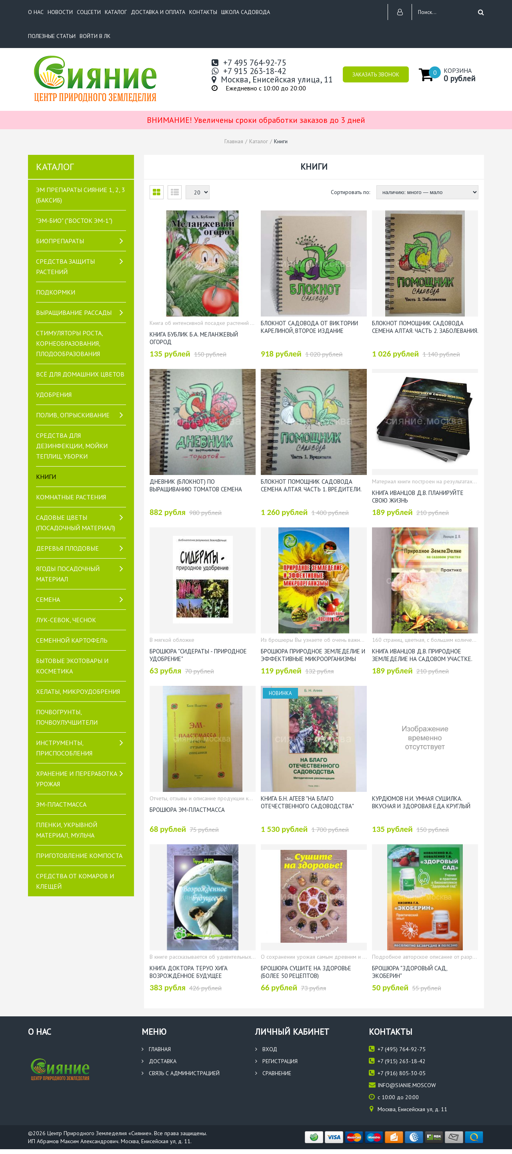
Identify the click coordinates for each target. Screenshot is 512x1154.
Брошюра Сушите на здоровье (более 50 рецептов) (306, 971)
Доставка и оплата (158, 12)
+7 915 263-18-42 (249, 71)
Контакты (203, 12)
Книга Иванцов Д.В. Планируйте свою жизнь (418, 496)
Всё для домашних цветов (80, 374)
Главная (156, 1049)
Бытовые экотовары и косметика (72, 666)
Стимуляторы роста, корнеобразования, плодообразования (69, 343)
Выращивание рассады (74, 313)
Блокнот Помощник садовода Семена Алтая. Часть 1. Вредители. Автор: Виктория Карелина (311, 485)
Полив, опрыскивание (73, 415)
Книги (46, 477)
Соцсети (89, 12)
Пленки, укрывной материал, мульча (66, 830)
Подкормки (55, 292)
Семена (48, 599)
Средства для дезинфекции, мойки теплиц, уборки (72, 445)
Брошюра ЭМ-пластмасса (187, 809)
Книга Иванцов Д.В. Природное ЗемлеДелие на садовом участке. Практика (422, 654)
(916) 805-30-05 (397, 1073)
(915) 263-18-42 (397, 1061)
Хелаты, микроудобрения (78, 691)
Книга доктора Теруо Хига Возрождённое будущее (189, 971)
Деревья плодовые (67, 548)
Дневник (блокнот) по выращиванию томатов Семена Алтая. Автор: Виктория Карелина (199, 485)
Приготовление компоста (79, 855)
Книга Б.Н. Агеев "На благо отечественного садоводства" (307, 802)
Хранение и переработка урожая (76, 778)
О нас (36, 12)
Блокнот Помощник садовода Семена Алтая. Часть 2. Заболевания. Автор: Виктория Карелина (425, 326)
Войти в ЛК (95, 36)
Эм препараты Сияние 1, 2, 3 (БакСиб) (80, 195)
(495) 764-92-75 (397, 1049)
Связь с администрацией (181, 1073)
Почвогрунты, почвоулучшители (67, 717)
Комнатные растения (71, 497)
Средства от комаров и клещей (75, 881)
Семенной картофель (72, 640)
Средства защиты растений (65, 266)
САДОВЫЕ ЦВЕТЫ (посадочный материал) (75, 522)
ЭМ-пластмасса (61, 804)
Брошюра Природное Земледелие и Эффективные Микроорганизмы (313, 654)
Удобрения (54, 395)
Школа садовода (245, 12)
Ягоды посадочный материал (68, 574)
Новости (60, 12)
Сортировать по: (351, 192)
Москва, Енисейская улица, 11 (272, 79)
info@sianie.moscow (402, 1085)
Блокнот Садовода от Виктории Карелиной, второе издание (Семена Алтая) (309, 326)
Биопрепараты (60, 241)
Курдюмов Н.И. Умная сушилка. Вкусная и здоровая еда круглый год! (421, 802)
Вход (266, 1049)
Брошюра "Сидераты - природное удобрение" (198, 654)
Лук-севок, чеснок (66, 620)
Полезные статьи (52, 36)
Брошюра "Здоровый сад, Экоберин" (409, 971)
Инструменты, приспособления (64, 748)
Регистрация (276, 1061)
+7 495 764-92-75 (249, 62)
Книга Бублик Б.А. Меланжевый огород (194, 338)
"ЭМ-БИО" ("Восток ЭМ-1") (74, 220)
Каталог (116, 12)
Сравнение (273, 1073)
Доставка (159, 1061)
